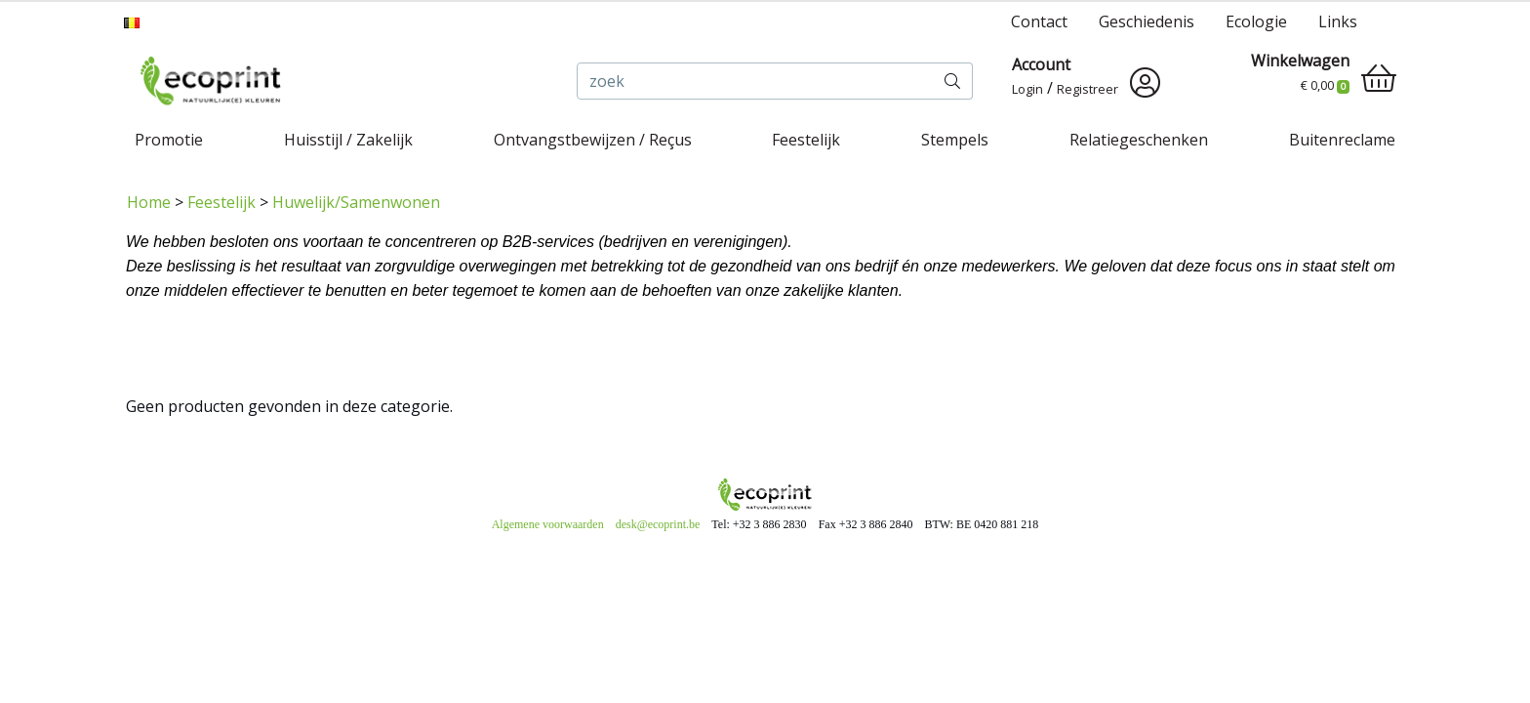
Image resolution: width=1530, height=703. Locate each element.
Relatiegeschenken (1138, 139)
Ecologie (1256, 21)
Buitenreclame (1342, 139)
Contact (1039, 21)
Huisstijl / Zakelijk (348, 139)
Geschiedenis (1146, 21)
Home (149, 202)
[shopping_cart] (1378, 78)
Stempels (954, 139)
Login (1027, 89)
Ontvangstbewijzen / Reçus (593, 139)
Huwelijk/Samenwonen (356, 202)
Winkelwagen (1300, 60)
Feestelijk (806, 139)
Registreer (1087, 89)
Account (1041, 64)
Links (1337, 21)
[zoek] (756, 81)
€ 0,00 (1325, 85)
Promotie (169, 139)
